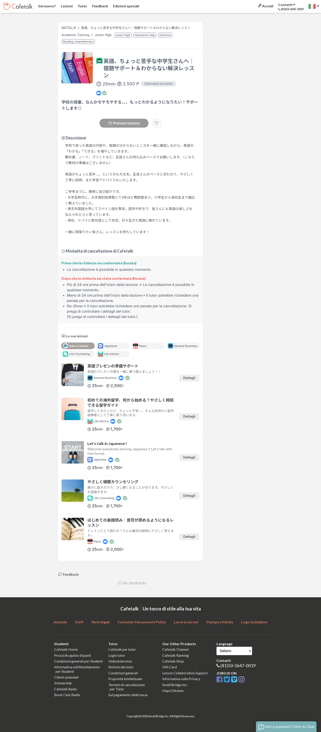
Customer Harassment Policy (141, 622)
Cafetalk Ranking (175, 655)
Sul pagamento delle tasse (128, 695)
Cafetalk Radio (65, 689)
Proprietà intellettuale (125, 679)
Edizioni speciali (125, 6)
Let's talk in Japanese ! (107, 443)
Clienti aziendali (66, 677)
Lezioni (66, 6)
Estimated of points (158, 84)
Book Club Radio (67, 695)
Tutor (82, 6)
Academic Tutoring (76, 35)
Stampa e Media (219, 622)
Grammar (165, 35)
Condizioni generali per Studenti (78, 661)
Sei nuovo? (46, 6)
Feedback (99, 6)
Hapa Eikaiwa (172, 690)
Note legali (100, 622)
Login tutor (116, 655)
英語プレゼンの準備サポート (112, 366)
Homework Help (145, 35)
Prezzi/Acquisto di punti (72, 655)
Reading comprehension (78, 41)
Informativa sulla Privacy (181, 679)
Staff (79, 622)
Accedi (265, 6)
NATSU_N (69, 28)
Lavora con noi (186, 622)
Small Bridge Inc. (175, 685)
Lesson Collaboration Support (185, 673)
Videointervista (120, 661)
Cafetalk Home (66, 649)
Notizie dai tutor (121, 667)
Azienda (60, 622)
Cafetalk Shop (173, 661)
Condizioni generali (123, 673)
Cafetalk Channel (175, 649)
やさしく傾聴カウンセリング (112, 481)
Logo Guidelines (254, 622)
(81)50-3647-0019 (238, 665)
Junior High (104, 35)
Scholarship (63, 683)
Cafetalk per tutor (122, 649)
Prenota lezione (124, 123)
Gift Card (169, 667)
